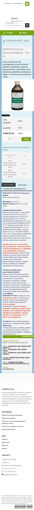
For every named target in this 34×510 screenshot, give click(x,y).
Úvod (4, 40)
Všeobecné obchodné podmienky (12, 415)
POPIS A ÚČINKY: (9, 185)
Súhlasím (30, 506)
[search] (27, 25)
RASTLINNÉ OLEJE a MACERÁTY (14, 40)
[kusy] (5, 138)
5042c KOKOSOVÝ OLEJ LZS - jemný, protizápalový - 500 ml (10, 164)
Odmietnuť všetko (20, 506)
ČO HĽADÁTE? (10, 23)
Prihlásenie (7, 3)
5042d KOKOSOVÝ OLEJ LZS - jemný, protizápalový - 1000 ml (10, 173)
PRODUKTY (14, 18)
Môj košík (5, 445)
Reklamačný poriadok (8, 418)
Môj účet (4, 448)
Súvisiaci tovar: (22, 185)
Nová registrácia (17, 3)
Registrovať (5, 442)
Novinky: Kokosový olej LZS (18, 342)
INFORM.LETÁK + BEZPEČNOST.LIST (15, 189)
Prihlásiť (4, 439)
